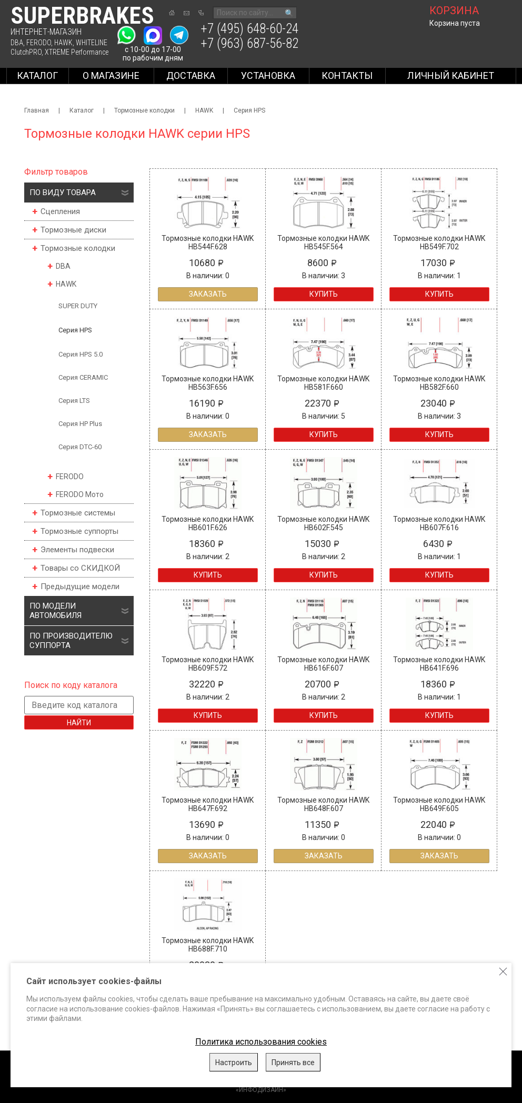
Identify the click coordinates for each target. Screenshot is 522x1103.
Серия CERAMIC (83, 377)
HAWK (63, 42)
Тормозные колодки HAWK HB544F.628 (208, 242)
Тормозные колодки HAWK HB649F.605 (439, 804)
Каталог (37, 75)
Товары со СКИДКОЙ (80, 568)
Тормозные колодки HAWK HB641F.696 (439, 663)
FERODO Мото (80, 494)
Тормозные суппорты (79, 531)
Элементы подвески (77, 549)
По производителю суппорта (71, 640)
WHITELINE (91, 42)
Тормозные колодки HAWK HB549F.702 (439, 242)
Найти (79, 723)
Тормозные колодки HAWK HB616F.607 (323, 663)
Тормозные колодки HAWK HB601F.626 (208, 523)
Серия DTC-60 (80, 447)
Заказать (208, 294)
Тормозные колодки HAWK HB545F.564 (323, 242)
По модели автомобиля (55, 610)
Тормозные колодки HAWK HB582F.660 (439, 383)
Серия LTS (74, 400)
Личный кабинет (450, 75)
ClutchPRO (26, 52)
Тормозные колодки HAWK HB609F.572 (208, 663)
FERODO (38, 42)
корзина (454, 10)
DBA (17, 42)
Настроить (233, 1062)
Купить (323, 294)
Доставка (190, 75)
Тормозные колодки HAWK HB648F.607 (323, 804)
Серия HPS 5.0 (80, 354)
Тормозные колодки (144, 110)
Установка (268, 75)
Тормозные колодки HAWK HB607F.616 (439, 523)
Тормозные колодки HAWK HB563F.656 (208, 383)
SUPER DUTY (77, 306)
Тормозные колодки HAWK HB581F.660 (323, 383)
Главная (36, 110)
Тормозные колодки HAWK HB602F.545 (323, 523)
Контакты (347, 75)
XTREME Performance (76, 52)
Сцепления (60, 211)
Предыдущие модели (80, 586)
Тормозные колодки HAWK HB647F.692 (208, 804)
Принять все (293, 1062)
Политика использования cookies (261, 1042)
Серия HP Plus (80, 424)
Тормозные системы (78, 513)
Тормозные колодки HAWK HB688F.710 (208, 944)
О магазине (111, 75)
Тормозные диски (73, 230)
